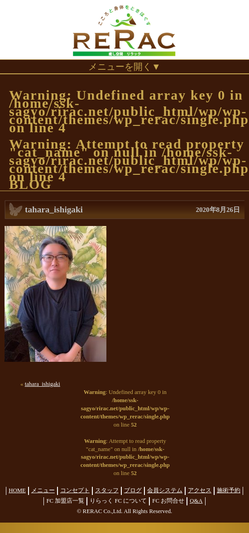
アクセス (199, 490)
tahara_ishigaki (42, 384)
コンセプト (75, 490)
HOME (17, 490)
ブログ (133, 490)
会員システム (164, 490)
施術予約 (228, 490)
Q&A (196, 501)
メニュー (43, 490)
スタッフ (107, 490)
